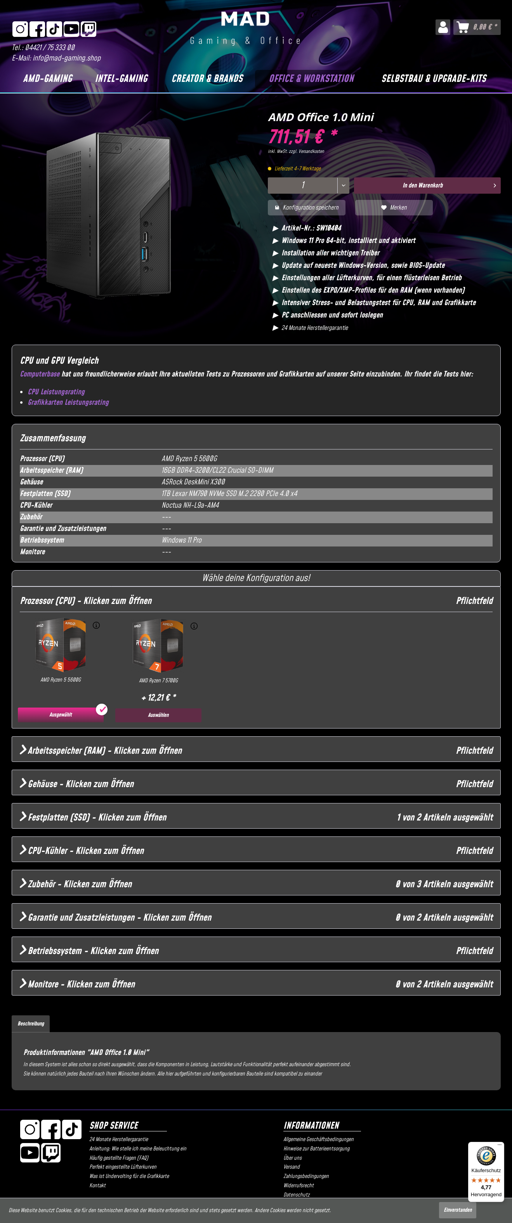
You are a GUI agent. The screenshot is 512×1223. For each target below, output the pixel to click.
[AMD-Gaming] (47, 79)
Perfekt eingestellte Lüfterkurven (122, 1167)
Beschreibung (30, 1024)
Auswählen (158, 715)
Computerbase (39, 374)
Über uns (292, 1158)
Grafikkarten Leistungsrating (68, 402)
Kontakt (97, 1186)
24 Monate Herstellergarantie (118, 1139)
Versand (291, 1167)
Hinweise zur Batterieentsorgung (316, 1149)
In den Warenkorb (449, 184)
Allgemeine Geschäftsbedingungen (318, 1139)
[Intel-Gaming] (120, 79)
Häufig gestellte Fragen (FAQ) (118, 1158)
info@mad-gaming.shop (67, 58)
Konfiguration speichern (306, 207)
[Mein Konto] (443, 27)
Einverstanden (458, 1210)
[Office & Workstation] (311, 79)
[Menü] (499, 1146)
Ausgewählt (60, 715)
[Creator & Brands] (206, 79)
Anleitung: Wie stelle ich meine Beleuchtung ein (137, 1149)
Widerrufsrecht (298, 1186)
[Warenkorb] (477, 27)
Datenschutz (296, 1195)
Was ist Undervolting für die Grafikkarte (129, 1176)
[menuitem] (443, 27)
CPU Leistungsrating (56, 392)
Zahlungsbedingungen (306, 1176)
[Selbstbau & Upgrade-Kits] (433, 79)
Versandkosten (311, 151)
